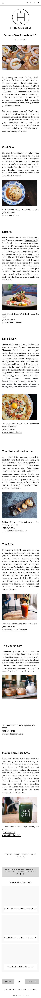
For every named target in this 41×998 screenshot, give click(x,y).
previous (32, 981)
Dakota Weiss (32, 237)
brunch (21, 869)
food (8, 871)
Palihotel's (6, 460)
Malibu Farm (11, 770)
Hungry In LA (22, 995)
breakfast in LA (11, 869)
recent (8, 981)
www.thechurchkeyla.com (12, 734)
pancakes (31, 871)
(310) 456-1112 (9, 832)
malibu (13, 871)
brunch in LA (30, 869)
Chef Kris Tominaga (18, 457)
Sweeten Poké (31, 240)
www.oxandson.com (10, 215)
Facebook (20, 857)
